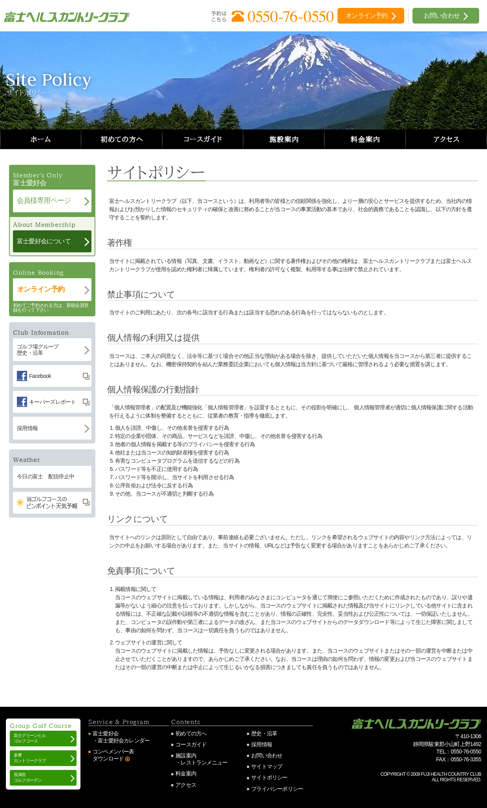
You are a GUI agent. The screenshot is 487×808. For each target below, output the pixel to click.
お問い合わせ (266, 755)
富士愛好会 (106, 733)
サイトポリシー (269, 777)
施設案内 (284, 139)
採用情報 (261, 744)
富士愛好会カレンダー (124, 740)
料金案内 (365, 139)
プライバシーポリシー (277, 789)
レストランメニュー (204, 762)
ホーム (40, 139)
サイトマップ (266, 766)
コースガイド (203, 139)
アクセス (446, 139)
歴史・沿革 (264, 733)
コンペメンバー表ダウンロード (113, 755)
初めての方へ (121, 139)
